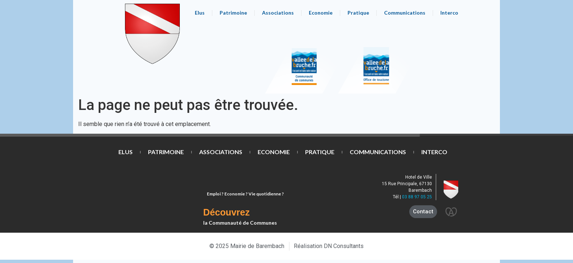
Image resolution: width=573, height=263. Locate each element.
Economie (321, 12)
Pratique (358, 12)
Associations (278, 12)
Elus (200, 12)
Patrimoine (233, 12)
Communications (404, 12)
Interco (449, 12)
